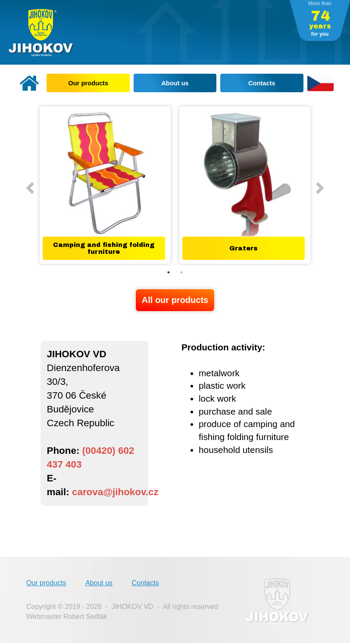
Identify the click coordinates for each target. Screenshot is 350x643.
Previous (29, 185)
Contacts (145, 583)
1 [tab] (168, 272)
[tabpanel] (105, 185)
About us (98, 583)
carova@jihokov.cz (115, 492)
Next (316, 185)
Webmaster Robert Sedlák (66, 616)
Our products (46, 583)
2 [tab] (181, 272)
